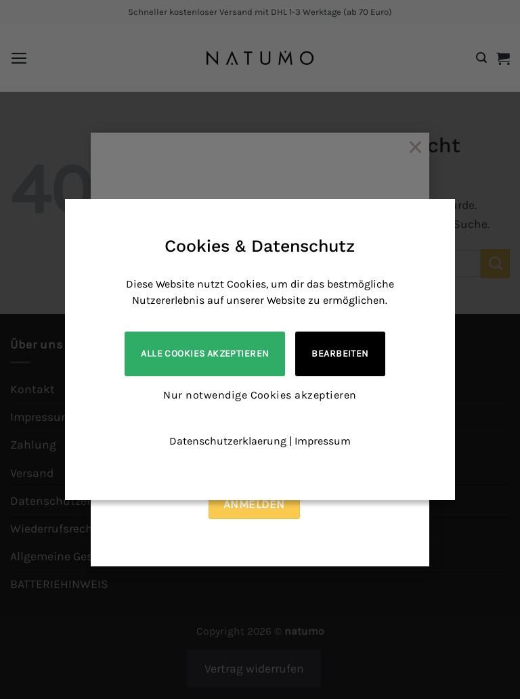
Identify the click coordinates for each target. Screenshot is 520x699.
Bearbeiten (339, 353)
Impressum (323, 440)
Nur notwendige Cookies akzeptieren (259, 394)
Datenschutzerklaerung (227, 440)
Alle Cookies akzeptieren (205, 353)
